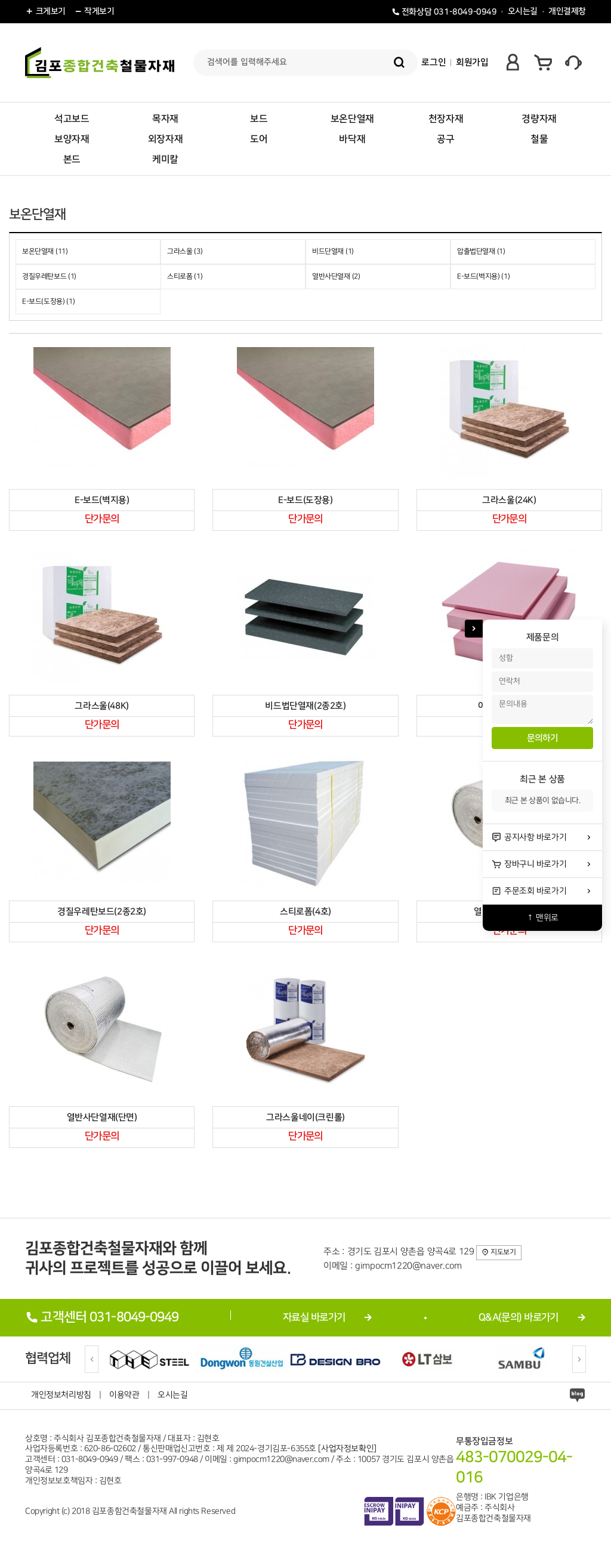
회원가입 (472, 62)
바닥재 (352, 139)
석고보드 (71, 118)
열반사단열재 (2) (336, 276)
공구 (445, 139)
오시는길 (523, 11)
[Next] (579, 1359)
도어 (258, 139)
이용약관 (124, 1395)
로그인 (433, 62)
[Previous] (91, 1359)
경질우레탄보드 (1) (49, 276)
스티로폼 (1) (184, 276)
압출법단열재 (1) (481, 251)
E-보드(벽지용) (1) (483, 276)
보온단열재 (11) (44, 251)
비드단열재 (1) (333, 251)
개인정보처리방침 (61, 1395)
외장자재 (165, 139)
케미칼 (165, 159)
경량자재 (538, 118)
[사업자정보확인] (347, 1448)
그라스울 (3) (184, 251)
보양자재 (71, 139)
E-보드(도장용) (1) (48, 301)
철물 (539, 139)
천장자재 (445, 118)
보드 (258, 118)
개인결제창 (567, 11)
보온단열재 (352, 118)
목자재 (165, 118)
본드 (72, 159)
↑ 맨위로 (542, 917)
